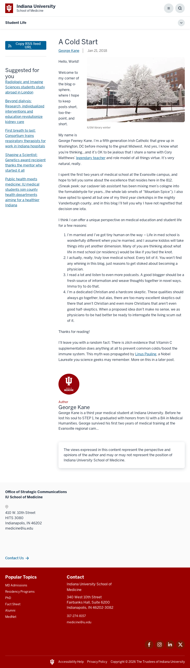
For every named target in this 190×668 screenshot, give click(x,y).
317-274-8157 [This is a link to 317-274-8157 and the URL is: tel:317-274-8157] (76, 616)
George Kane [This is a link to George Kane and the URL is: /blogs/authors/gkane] (68, 50)
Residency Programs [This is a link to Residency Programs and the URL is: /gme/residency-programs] (20, 592)
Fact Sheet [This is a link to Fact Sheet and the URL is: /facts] (12, 604)
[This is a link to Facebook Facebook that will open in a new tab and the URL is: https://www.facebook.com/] (149, 647)
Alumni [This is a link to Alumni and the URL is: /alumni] (10, 610)
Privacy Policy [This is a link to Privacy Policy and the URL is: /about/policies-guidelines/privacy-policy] (97, 662)
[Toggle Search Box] (180, 8)
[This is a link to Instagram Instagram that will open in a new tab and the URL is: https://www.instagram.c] (159, 647)
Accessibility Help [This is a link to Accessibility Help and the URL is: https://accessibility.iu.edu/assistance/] (71, 662)
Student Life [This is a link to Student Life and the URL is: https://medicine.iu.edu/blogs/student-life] (15, 22)
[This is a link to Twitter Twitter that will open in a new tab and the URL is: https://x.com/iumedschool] (180, 647)
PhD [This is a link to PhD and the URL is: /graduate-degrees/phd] (8, 598)
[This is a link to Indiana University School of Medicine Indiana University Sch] (30, 8)
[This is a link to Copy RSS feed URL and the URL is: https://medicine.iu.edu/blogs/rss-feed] (25, 45)
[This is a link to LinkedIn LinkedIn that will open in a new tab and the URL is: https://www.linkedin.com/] (170, 647)
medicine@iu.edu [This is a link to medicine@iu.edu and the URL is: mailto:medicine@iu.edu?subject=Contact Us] (79, 622)
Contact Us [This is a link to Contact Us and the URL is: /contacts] (14, 558)
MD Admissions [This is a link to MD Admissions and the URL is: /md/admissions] (16, 585)
